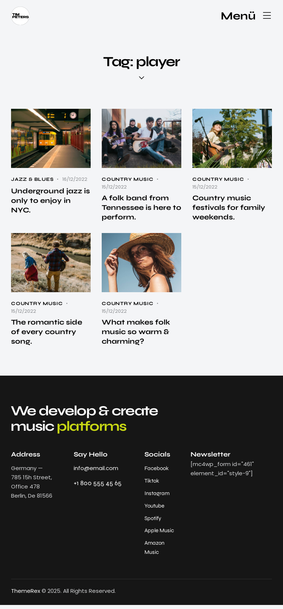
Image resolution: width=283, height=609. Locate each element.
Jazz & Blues (32, 179)
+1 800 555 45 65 (98, 485)
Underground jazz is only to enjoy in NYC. (51, 201)
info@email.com (96, 470)
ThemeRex (25, 595)
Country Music (127, 179)
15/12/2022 (114, 186)
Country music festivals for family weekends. (229, 208)
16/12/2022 (74, 179)
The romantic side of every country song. (47, 333)
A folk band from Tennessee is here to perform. (137, 208)
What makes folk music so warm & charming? (136, 333)
